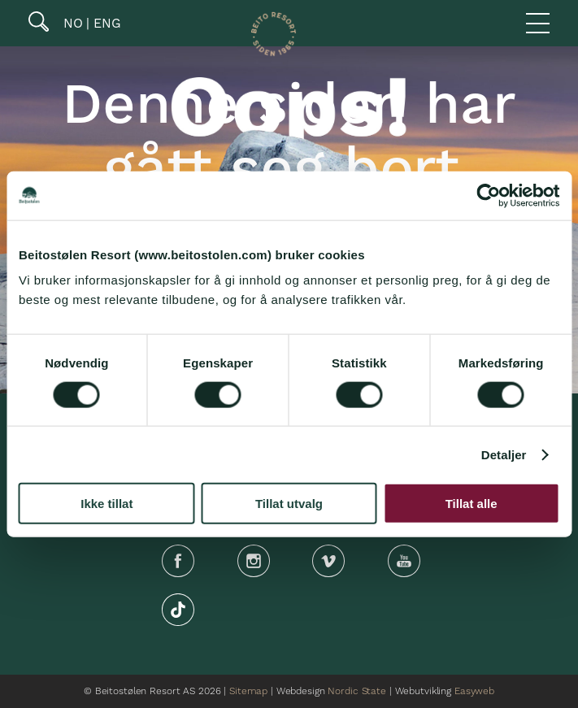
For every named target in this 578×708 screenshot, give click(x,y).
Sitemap (248, 691)
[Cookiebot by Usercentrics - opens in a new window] (488, 195)
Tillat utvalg (289, 503)
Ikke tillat (106, 503)
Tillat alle (471, 503)
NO (71, 23)
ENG (105, 23)
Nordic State (356, 691)
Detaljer (504, 454)
